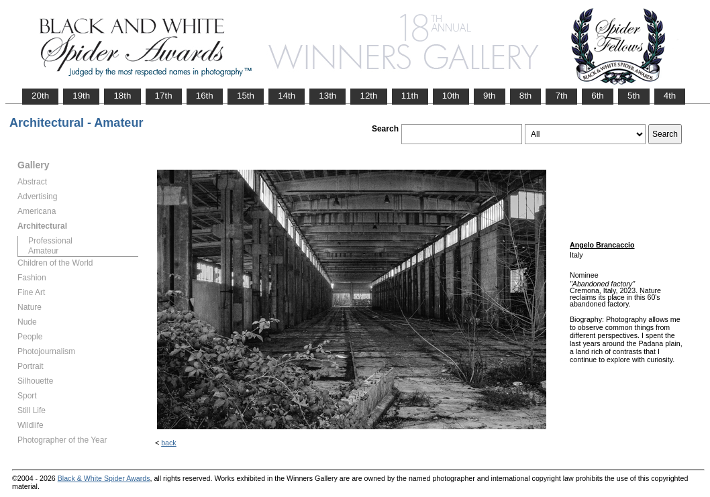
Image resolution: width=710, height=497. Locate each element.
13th (327, 96)
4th (670, 96)
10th (451, 96)
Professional (50, 240)
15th (246, 96)
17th (164, 96)
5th (634, 96)
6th (597, 96)
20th (40, 96)
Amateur (43, 251)
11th (410, 96)
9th (489, 96)
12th (368, 96)
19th (81, 96)
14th (286, 96)
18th (122, 96)
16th (205, 96)
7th (561, 96)
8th (526, 96)
